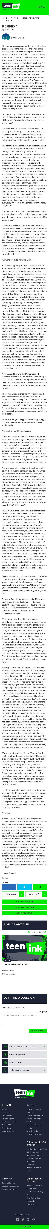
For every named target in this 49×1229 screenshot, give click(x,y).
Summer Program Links (35, 1185)
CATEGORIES (24, 1227)
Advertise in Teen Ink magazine (34, 1110)
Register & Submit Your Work (37, 1149)
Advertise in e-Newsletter (36, 1134)
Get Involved (31, 1164)
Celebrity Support (8, 1119)
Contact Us (6, 1112)
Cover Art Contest (8, 1183)
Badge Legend (31, 1204)
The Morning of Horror (15, 964)
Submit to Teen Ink (13, 1054)
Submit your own (25, 913)
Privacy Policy (6, 1128)
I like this (15, 894)
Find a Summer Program (15, 1070)
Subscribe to (18, 1047)
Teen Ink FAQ (6, 1125)
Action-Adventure (30, 18)
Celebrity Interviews (9, 1122)
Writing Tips (31, 1161)
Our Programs (7, 1115)
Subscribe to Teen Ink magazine (34, 1169)
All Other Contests (8, 1189)
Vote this (38, 894)
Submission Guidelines (35, 1155)
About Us (5, 1109)
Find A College (11, 1062)
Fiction (14, 18)
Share (5, 882)
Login (43, 1011)
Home (4, 18)
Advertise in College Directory (34, 1120)
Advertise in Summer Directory (34, 1126)
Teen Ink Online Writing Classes (35, 1193)
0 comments (8, 974)
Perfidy (9, 21)
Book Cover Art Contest (10, 1186)
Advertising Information (35, 1115)
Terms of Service (8, 1131)
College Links (31, 1189)
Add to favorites (24, 907)
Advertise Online (33, 1131)
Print (5, 878)
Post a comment (25, 902)
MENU (41, 7)
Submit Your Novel (33, 1152)
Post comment (38, 1031)
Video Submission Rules (35, 1158)
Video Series (31, 1201)
